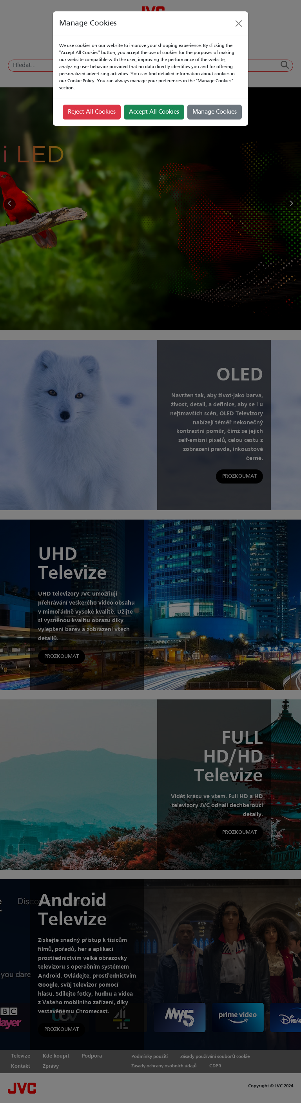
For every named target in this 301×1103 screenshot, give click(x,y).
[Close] (238, 23)
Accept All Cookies (154, 112)
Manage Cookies (214, 112)
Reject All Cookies (92, 112)
